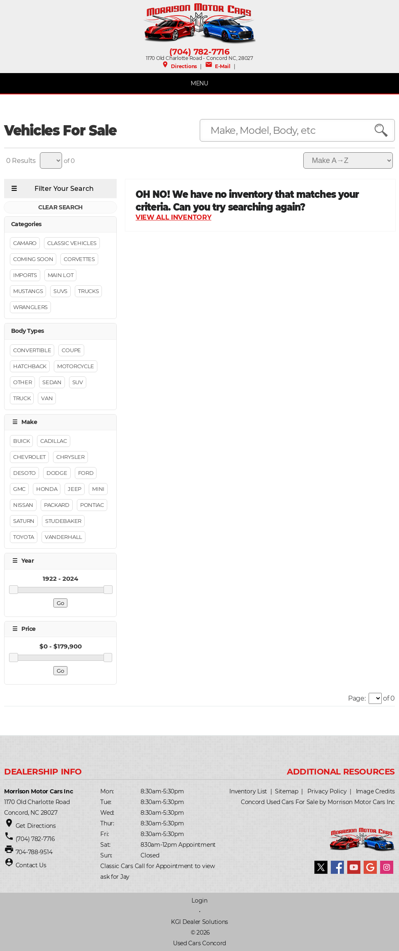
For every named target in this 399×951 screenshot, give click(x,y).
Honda (46, 489)
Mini (98, 489)
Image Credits (375, 791)
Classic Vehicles (72, 243)
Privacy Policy (326, 791)
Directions (179, 66)
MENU (199, 83)
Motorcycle (75, 366)
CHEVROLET (29, 457)
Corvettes (79, 259)
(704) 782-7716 (199, 52)
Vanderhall (63, 537)
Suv (77, 382)
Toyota (23, 537)
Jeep (74, 489)
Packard (56, 505)
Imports (25, 275)
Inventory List (248, 791)
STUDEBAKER (63, 521)
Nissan (23, 505)
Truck (21, 398)
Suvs (60, 291)
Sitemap (286, 791)
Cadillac (53, 441)
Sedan (51, 382)
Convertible (32, 350)
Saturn (24, 521)
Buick (21, 441)
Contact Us (31, 865)
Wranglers (30, 307)
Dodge (56, 473)
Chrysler (70, 457)
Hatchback (29, 366)
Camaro (25, 243)
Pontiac (92, 505)
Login (199, 900)
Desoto (24, 473)
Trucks (88, 291)
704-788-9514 (34, 852)
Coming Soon (33, 259)
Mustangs (28, 291)
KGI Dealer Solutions (199, 922)
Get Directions (36, 826)
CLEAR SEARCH (60, 207)
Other (22, 382)
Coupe (71, 350)
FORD (86, 473)
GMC (19, 489)
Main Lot (60, 275)
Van (47, 398)
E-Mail (217, 66)
